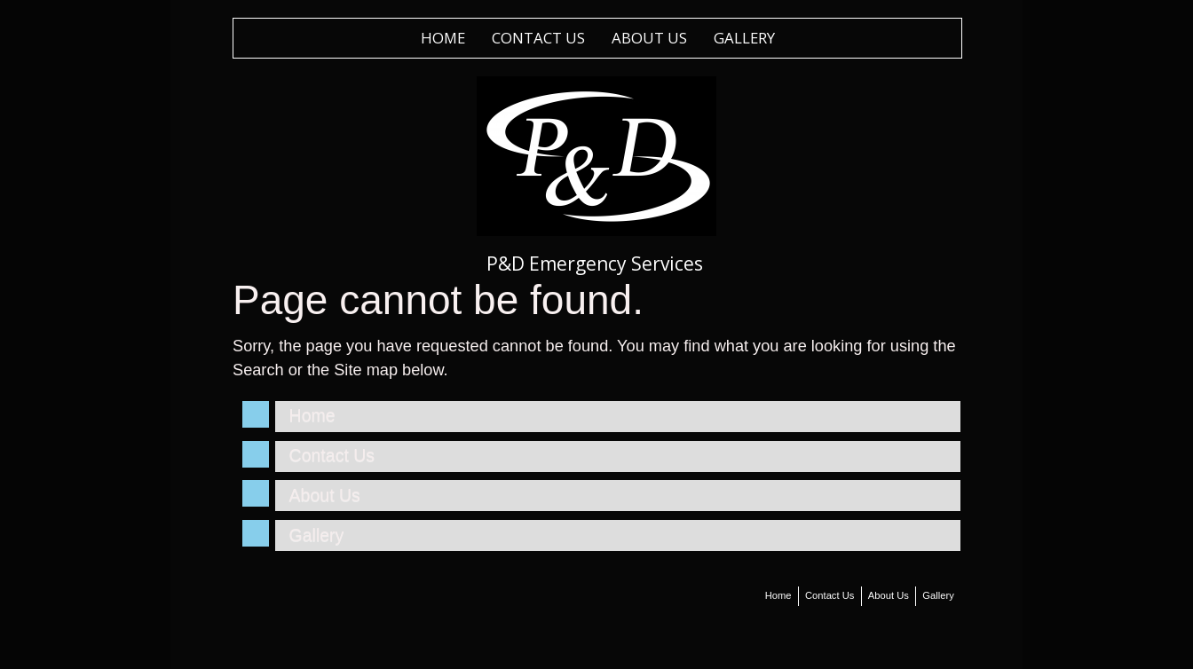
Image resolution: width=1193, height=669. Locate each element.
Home (443, 38)
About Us (649, 38)
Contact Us (538, 38)
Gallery (744, 38)
